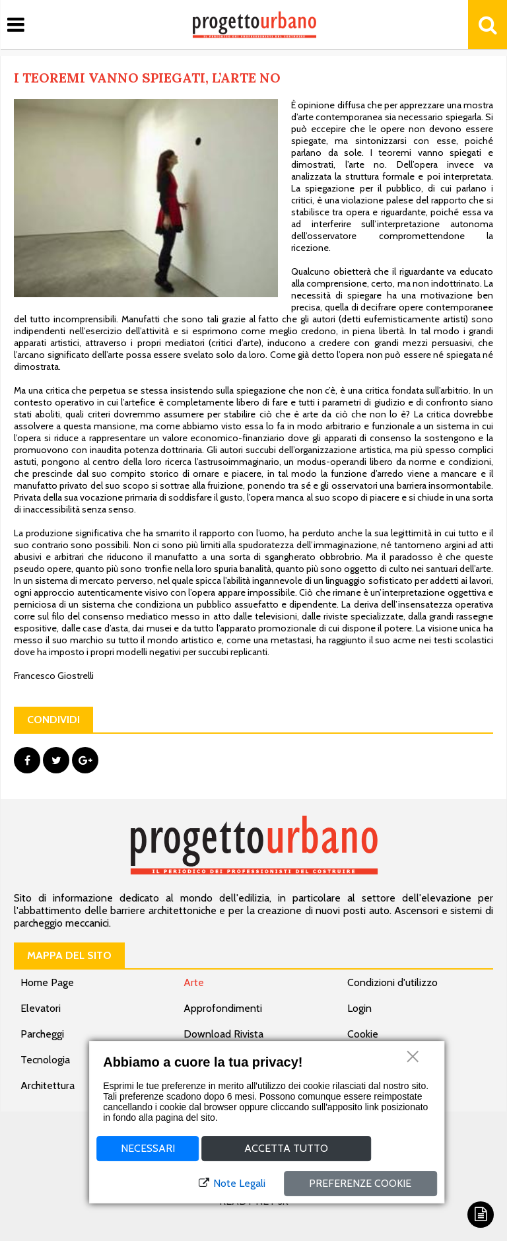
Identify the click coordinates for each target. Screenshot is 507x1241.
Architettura (47, 1085)
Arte (194, 982)
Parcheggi (42, 1034)
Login (359, 1008)
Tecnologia (45, 1059)
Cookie (362, 1034)
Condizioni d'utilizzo (392, 982)
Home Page (47, 982)
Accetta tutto (286, 1148)
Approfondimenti (223, 1008)
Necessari (148, 1148)
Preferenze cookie (360, 1183)
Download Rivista (223, 1034)
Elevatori (40, 1008)
